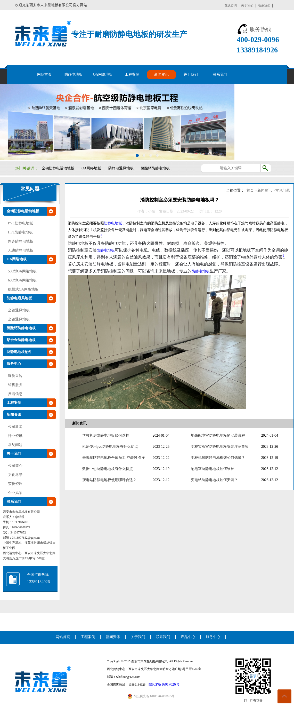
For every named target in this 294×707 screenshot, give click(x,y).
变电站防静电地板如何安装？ (214, 480)
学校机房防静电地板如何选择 (105, 435)
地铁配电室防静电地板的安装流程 (218, 435)
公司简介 (15, 466)
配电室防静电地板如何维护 (212, 469)
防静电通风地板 (121, 168)
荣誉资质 (15, 484)
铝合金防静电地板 (21, 340)
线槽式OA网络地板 (23, 289)
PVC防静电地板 (20, 223)
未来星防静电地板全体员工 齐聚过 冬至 (113, 458)
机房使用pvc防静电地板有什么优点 (110, 447)
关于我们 (247, 5)
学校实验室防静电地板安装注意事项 (220, 447)
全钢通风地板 (19, 310)
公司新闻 (15, 427)
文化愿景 (15, 475)
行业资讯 (15, 436)
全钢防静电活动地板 (58, 168)
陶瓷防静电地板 (20, 241)
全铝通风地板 (19, 319)
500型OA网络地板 (22, 271)
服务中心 (14, 364)
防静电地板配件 (19, 352)
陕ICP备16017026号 (164, 684)
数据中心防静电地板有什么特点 (107, 469)
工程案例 (132, 74)
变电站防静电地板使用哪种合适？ (109, 480)
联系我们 (264, 5)
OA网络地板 (103, 74)
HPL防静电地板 (20, 232)
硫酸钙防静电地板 (155, 168)
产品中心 (188, 637)
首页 (250, 190)
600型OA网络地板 (22, 280)
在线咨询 (230, 5)
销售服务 (15, 385)
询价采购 (15, 376)
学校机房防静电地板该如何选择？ (218, 458)
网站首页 (44, 74)
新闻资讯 (161, 74)
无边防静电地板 (20, 250)
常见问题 (30, 188)
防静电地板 (73, 74)
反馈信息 (15, 394)
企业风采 (15, 493)
